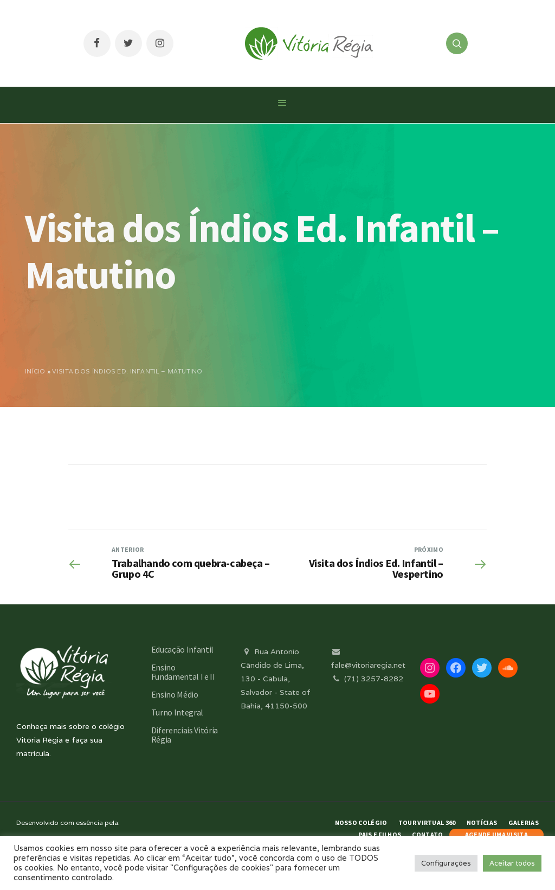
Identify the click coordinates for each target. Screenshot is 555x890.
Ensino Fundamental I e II (183, 672)
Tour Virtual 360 (427, 822)
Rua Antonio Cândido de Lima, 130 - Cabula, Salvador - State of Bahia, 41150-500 (276, 679)
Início (35, 371)
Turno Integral (177, 712)
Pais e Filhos (379, 834)
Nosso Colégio (361, 822)
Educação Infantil (182, 649)
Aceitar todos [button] (512, 863)
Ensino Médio (174, 694)
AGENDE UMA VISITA (496, 834)
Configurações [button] (446, 863)
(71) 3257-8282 (367, 678)
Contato (427, 834)
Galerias (523, 822)
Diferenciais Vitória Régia (184, 735)
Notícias (482, 822)
